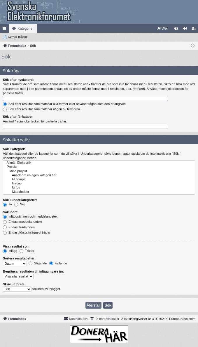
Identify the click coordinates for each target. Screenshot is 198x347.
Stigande (38, 263)
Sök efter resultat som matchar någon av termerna (41, 109)
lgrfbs (99, 188)
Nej (19, 204)
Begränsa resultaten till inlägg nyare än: (33, 271)
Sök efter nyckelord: (18, 79)
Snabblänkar (5, 29)
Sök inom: (10, 212)
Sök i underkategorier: (20, 200)
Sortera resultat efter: (19, 258)
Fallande (58, 263)
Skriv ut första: (14, 284)
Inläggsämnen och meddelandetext (30, 216)
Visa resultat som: (17, 246)
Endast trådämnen (19, 227)
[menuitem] (163, 28)
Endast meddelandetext (22, 221)
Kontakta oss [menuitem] (76, 318)
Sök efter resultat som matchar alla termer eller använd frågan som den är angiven (64, 104)
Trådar (27, 250)
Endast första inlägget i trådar (26, 232)
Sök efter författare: (18, 116)
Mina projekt (99, 171)
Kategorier (25, 28)
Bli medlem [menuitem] (195, 29)
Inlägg (10, 250)
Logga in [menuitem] (186, 29)
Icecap (99, 183)
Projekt (99, 167)
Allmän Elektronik (99, 163)
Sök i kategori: (14, 149)
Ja (7, 204)
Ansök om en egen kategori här (99, 175)
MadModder (99, 192)
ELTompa (99, 179)
